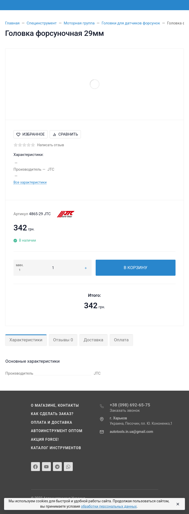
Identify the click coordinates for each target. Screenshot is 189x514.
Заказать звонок (125, 410)
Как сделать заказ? (52, 414)
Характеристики (25, 339)
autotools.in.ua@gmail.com (131, 432)
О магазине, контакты (55, 405)
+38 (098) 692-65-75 (130, 404)
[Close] (177, 504)
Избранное (30, 134)
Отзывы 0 (63, 339)
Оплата (121, 339)
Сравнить (65, 134)
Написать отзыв (50, 145)
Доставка (93, 339)
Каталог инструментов (56, 448)
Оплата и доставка (51, 422)
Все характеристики (30, 182)
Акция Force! (45, 439)
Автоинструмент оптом (57, 431)
